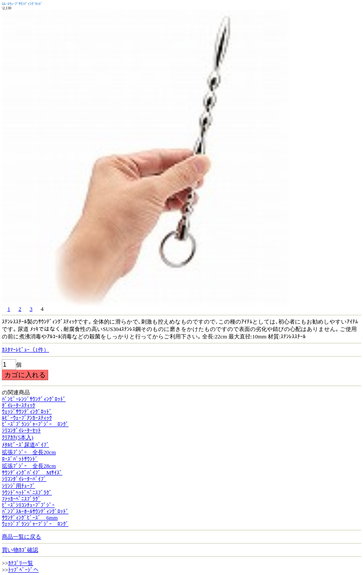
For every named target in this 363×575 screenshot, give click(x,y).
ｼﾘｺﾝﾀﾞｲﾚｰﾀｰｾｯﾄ (21, 430)
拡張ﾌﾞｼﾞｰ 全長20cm (29, 452)
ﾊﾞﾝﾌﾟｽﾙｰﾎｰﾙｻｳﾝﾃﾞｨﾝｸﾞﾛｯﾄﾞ (35, 511)
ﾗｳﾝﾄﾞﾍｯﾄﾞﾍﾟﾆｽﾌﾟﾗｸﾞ (27, 493)
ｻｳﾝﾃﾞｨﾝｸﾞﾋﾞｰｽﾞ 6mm (30, 518)
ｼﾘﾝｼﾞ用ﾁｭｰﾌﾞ (18, 486)
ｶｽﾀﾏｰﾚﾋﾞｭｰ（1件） (25, 350)
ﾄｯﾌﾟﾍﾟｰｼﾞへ (23, 570)
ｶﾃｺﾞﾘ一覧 (20, 563)
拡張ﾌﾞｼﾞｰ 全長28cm (29, 466)
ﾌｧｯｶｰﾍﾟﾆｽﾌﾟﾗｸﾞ (21, 499)
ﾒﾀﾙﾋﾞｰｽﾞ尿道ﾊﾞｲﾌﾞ (25, 445)
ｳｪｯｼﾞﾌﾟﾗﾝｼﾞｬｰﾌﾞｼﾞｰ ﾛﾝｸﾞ (35, 524)
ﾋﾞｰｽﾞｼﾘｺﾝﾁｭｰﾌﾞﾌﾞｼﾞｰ (28, 505)
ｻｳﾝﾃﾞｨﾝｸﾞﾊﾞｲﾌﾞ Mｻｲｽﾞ (32, 473)
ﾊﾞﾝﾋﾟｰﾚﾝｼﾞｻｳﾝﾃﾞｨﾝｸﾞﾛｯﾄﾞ (34, 399)
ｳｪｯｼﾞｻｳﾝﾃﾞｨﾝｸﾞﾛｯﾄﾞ (27, 412)
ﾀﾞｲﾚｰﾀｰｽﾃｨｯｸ (18, 405)
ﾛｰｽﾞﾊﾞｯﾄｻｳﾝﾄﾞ (20, 459)
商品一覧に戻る (21, 537)
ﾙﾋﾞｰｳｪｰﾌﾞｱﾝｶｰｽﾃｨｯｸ (27, 418)
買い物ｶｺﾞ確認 (20, 550)
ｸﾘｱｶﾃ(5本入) (17, 437)
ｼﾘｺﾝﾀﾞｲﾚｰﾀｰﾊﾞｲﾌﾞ (24, 479)
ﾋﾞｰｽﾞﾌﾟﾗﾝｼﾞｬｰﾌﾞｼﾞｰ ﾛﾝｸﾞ (35, 424)
